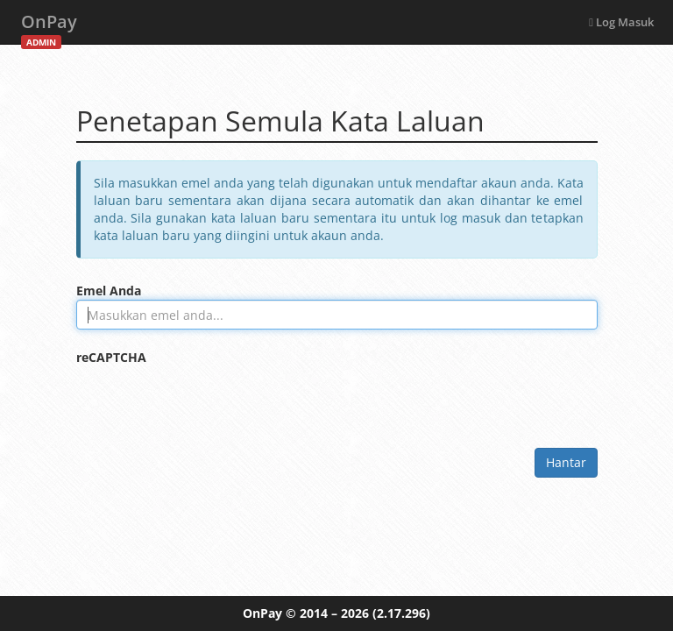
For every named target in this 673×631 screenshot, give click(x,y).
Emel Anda (108, 290)
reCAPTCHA (111, 357)
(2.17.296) (401, 613)
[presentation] (209, 400)
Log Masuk (621, 22)
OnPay (49, 27)
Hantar (566, 462)
